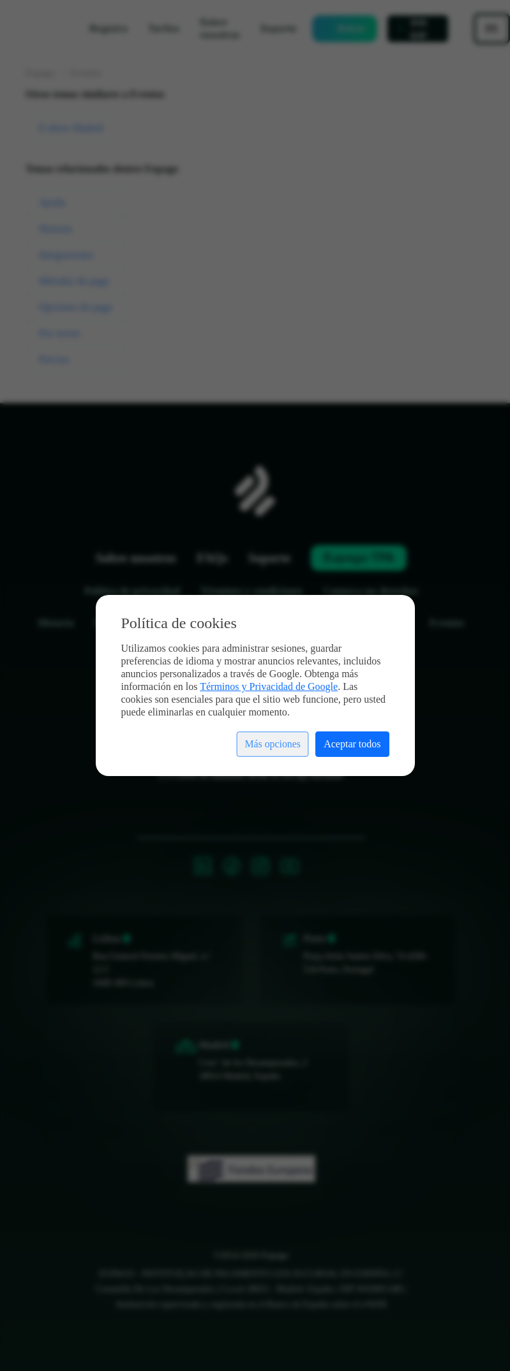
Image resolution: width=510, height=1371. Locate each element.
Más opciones (272, 743)
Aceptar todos (352, 743)
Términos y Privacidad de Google (269, 686)
